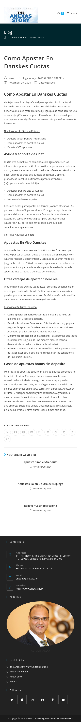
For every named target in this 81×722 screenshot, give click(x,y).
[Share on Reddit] (56, 432)
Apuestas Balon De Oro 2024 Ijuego (40, 484)
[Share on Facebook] (15, 432)
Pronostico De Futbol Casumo (20, 307)
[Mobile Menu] (70, 13)
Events (13, 681)
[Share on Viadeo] (72, 432)
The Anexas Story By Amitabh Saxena (29, 666)
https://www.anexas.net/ (29, 588)
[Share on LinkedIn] (31, 432)
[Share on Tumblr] (64, 432)
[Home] (5, 37)
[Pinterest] (52, 699)
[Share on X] (7, 432)
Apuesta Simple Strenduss (40, 462)
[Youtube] (63, 699)
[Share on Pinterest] (23, 432)
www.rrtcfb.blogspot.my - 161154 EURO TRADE (34, 78)
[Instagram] (32, 699)
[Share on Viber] (39, 432)
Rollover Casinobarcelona (40, 506)
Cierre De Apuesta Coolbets (19, 234)
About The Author (19, 671)
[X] (11, 699)
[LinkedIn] (42, 699)
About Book (16, 676)
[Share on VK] (47, 432)
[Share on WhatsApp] (7, 439)
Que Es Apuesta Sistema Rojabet (22, 131)
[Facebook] (22, 699)
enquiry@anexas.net (27, 578)
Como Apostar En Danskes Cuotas (26, 37)
